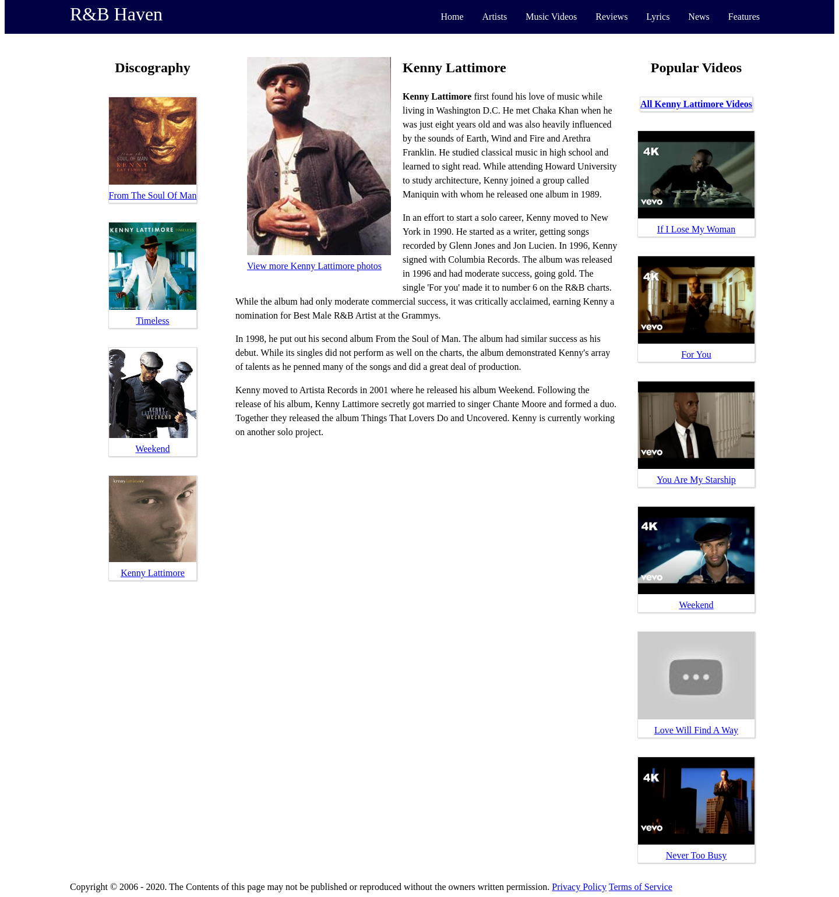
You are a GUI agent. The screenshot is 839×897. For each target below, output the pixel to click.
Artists (494, 17)
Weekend (152, 449)
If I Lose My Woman (696, 229)
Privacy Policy (579, 887)
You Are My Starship (696, 480)
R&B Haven (116, 13)
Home (451, 17)
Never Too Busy (696, 855)
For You (696, 354)
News (698, 17)
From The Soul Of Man (153, 195)
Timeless (152, 321)
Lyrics (657, 17)
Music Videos (551, 17)
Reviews (611, 17)
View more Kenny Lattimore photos (314, 266)
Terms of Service (640, 887)
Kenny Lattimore (153, 573)
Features (744, 17)
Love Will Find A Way (696, 730)
